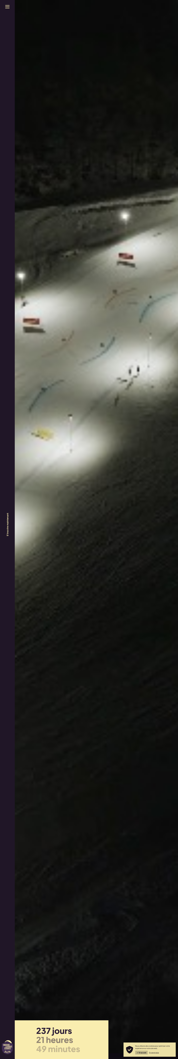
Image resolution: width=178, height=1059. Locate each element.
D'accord (141, 1053)
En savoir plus (154, 1052)
